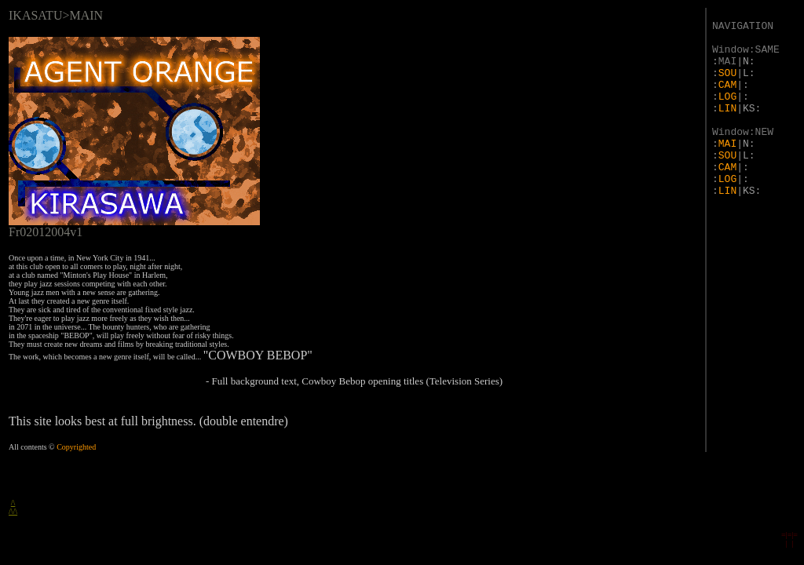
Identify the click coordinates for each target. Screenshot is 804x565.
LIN (727, 109)
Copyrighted (76, 447)
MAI (727, 144)
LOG (727, 97)
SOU (727, 73)
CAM (727, 85)
